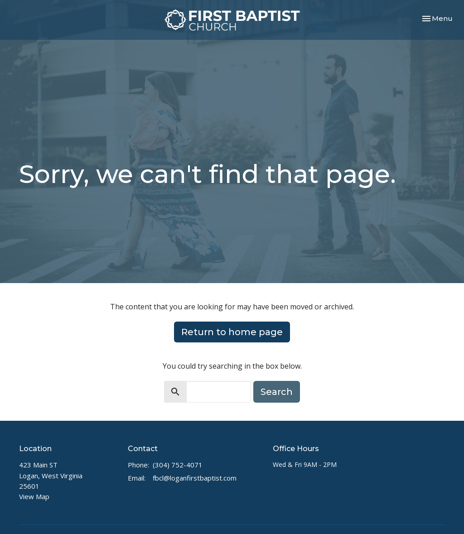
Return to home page (232, 332)
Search (277, 391)
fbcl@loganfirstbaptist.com (195, 477)
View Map (34, 496)
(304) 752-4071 (178, 464)
